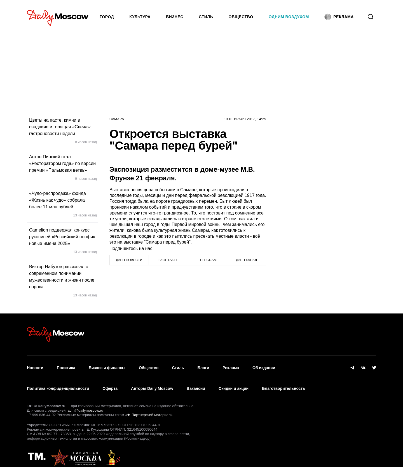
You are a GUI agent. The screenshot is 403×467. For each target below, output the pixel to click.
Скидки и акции (234, 382)
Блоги (203, 366)
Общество (241, 17)
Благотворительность (283, 382)
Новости (35, 366)
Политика (66, 366)
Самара (116, 119)
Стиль (206, 17)
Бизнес (174, 17)
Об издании (263, 366)
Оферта (110, 382)
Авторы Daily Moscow (152, 382)
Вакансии (196, 382)
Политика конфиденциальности (58, 382)
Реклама (230, 366)
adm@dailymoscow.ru (85, 402)
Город (107, 17)
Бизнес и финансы (107, 366)
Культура (140, 17)
